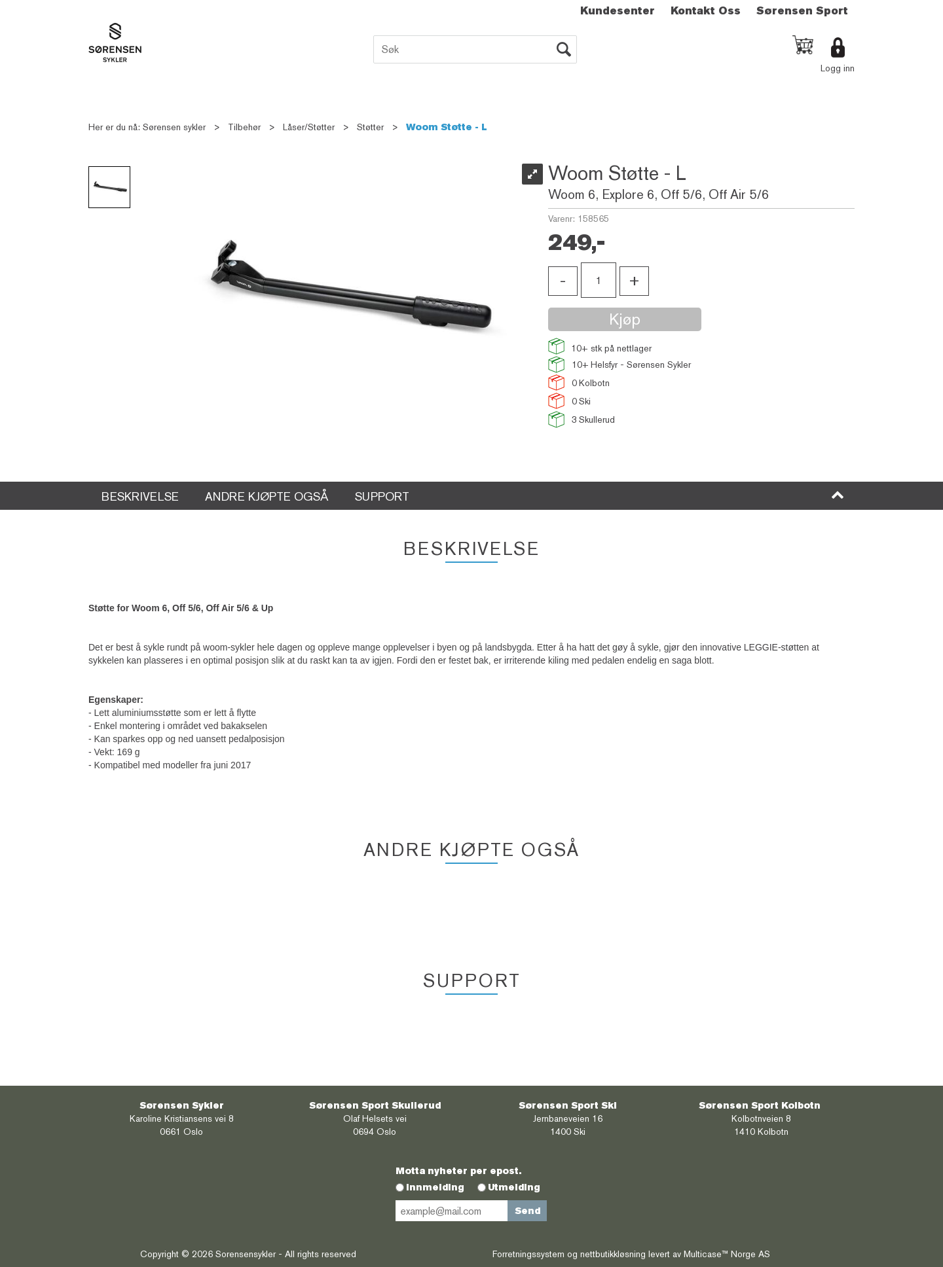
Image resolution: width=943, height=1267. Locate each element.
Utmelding (514, 1187)
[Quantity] (598, 280)
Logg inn (838, 68)
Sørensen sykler (174, 127)
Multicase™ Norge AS (727, 1254)
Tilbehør (244, 127)
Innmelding (435, 1187)
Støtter (370, 127)
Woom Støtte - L (446, 127)
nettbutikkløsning (613, 1254)
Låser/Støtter (309, 127)
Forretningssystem (528, 1254)
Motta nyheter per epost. (458, 1171)
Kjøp (624, 319)
